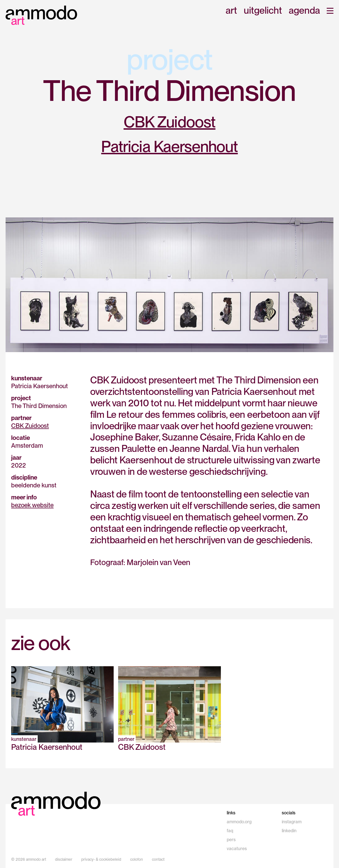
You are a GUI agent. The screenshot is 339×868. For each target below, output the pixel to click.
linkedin (289, 830)
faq (230, 830)
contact (158, 859)
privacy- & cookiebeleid (101, 859)
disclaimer (63, 859)
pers (231, 839)
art (231, 11)
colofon (136, 859)
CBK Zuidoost (170, 122)
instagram (292, 821)
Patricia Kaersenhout (169, 146)
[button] (330, 11)
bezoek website (32, 505)
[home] (41, 15)
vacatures (237, 848)
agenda (304, 11)
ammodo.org (239, 821)
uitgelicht (263, 11)
